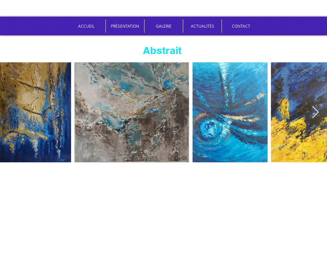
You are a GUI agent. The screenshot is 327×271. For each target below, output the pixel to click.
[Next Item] (315, 112)
